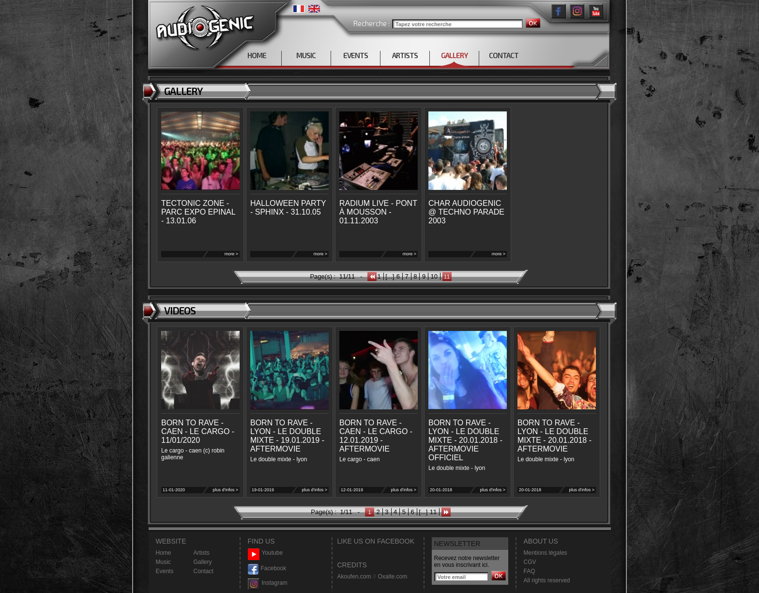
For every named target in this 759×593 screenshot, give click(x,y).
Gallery (203, 562)
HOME (256, 55)
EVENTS (355, 55)
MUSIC (306, 55)
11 (433, 511)
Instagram (268, 583)
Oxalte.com (392, 576)
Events (165, 571)
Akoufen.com (354, 576)
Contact (203, 571)
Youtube (265, 553)
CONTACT (503, 55)
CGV (530, 562)
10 (434, 276)
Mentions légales (545, 552)
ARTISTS (405, 55)
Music (163, 562)
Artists (202, 552)
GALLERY (454, 55)
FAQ (529, 571)
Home (163, 552)
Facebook (267, 568)
